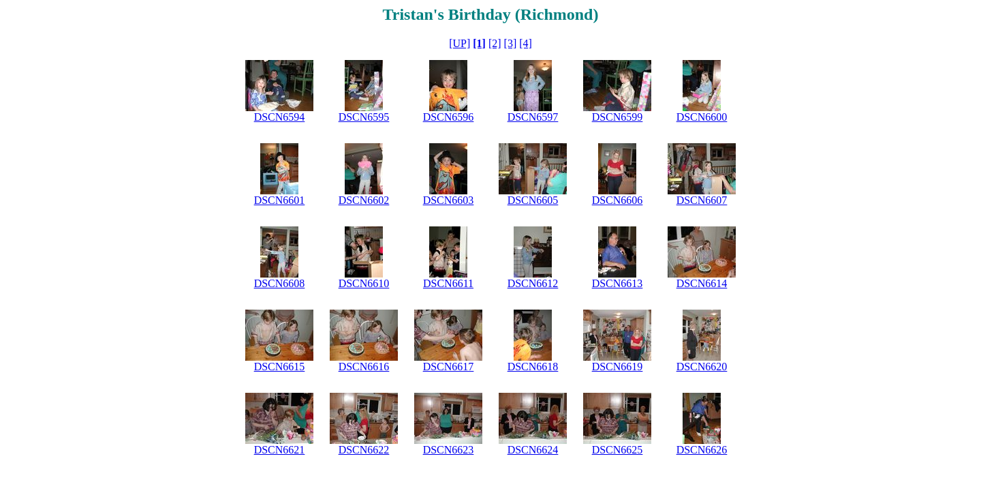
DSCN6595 (364, 117)
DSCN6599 (617, 117)
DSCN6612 (533, 283)
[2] (494, 43)
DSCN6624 (533, 450)
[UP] (459, 43)
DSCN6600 (702, 117)
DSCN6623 (448, 450)
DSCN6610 (364, 283)
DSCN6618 (533, 366)
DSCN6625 (617, 450)
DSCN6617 (448, 366)
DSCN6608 (279, 283)
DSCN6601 (279, 200)
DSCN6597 (533, 117)
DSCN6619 (617, 366)
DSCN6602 (364, 200)
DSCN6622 (364, 450)
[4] (525, 43)
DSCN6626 (702, 450)
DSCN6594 (279, 117)
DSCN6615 (279, 366)
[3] (510, 43)
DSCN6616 (364, 366)
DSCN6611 (448, 283)
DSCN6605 (533, 200)
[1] (479, 43)
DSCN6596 (448, 117)
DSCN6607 (702, 200)
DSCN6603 (448, 200)
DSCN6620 (702, 366)
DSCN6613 (617, 283)
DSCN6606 (617, 200)
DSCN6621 (279, 450)
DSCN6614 (702, 283)
